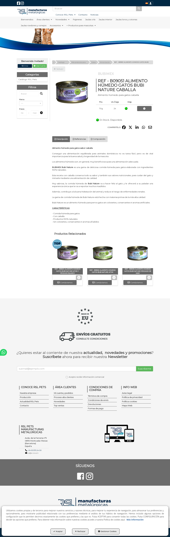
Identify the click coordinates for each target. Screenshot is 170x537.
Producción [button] (25, 397)
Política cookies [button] (129, 401)
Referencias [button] (79, 139)
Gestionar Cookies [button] (107, 531)
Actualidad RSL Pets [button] (29, 401)
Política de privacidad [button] (132, 397)
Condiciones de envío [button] (98, 400)
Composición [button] (98, 139)
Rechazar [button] (80, 531)
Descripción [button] (61, 139)
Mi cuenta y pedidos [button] (63, 393)
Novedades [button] (59, 401)
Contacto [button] (24, 405)
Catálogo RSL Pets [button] (27, 79)
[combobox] (31, 103)
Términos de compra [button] (97, 396)
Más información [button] (135, 519)
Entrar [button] (24, 66)
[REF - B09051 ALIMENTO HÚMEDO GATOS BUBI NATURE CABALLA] (72, 91)
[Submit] (40, 113)
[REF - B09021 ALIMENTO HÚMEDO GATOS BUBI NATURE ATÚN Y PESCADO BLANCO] (67, 253)
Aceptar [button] (58, 531)
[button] (18, 4)
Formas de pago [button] (96, 408)
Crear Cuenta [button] (40, 66)
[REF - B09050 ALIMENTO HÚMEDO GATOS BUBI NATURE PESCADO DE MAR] (137, 253)
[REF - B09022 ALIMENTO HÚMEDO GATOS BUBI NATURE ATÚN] (102, 253)
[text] (94, 8)
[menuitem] (147, 3)
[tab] (61, 139)
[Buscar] (139, 8)
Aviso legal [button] (127, 393)
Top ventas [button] (59, 405)
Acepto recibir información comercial (85, 377)
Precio (21, 109)
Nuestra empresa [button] (28, 393)
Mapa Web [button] (127, 405)
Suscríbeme (144, 368)
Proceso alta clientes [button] (64, 397)
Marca (21, 99)
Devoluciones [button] (94, 404)
